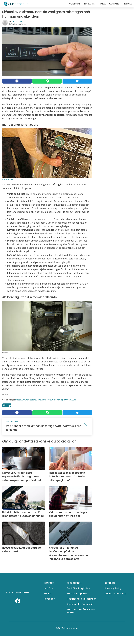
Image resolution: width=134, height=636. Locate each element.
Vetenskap (74, 3)
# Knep (7, 405)
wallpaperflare (7, 179)
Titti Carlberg (17, 21)
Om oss (48, 588)
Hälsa (102, 3)
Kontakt (48, 593)
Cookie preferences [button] (115, 593)
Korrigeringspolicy (77, 593)
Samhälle (114, 3)
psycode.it (49, 598)
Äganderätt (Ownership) (80, 604)
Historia (127, 3)
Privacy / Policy (113, 588)
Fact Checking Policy (78, 588)
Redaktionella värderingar (81, 598)
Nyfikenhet (90, 3)
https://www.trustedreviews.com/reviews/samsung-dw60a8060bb (46, 399)
